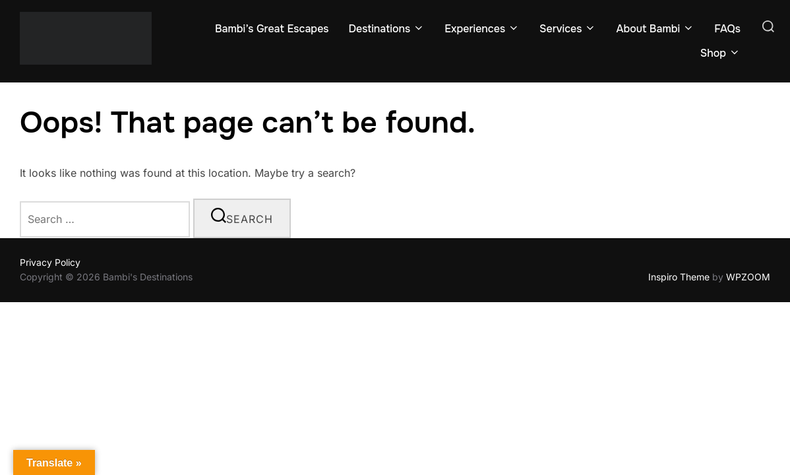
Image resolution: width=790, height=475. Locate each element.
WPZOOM (748, 276)
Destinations (386, 29)
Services (567, 29)
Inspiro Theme (679, 276)
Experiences (482, 29)
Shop (720, 53)
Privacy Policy (50, 262)
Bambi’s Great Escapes (272, 29)
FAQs (727, 29)
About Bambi (655, 29)
